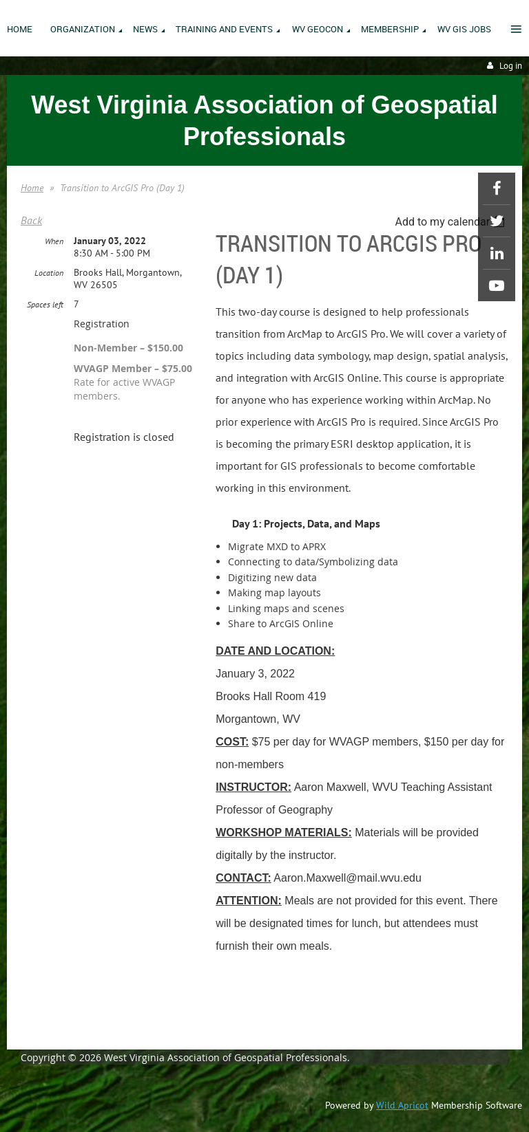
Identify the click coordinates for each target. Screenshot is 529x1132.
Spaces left (45, 304)
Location (48, 273)
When (54, 241)
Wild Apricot (402, 1105)
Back (31, 220)
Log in (510, 66)
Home (32, 188)
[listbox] (451, 221)
